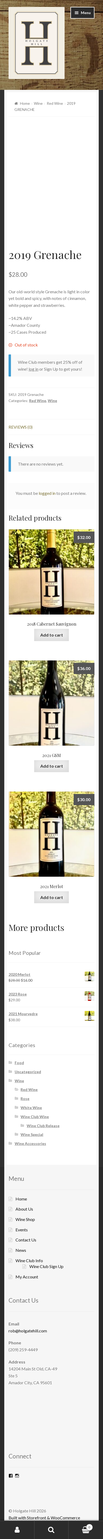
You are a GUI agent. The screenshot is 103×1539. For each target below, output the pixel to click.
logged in (47, 493)
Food (19, 1062)
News (20, 1250)
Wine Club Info (29, 1260)
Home (25, 103)
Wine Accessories (30, 1143)
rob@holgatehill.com (28, 1330)
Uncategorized (28, 1071)
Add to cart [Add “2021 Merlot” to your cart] (51, 897)
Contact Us (25, 1239)
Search (51, 1530)
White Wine (31, 1107)
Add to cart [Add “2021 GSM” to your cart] (51, 765)
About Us (24, 1208)
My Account (26, 1276)
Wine (38, 103)
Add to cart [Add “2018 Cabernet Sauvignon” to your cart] (51, 634)
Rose (25, 1098)
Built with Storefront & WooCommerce (44, 1517)
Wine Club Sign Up (46, 1266)
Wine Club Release (43, 1125)
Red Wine (55, 103)
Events (21, 1229)
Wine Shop (25, 1219)
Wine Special (32, 1134)
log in (33, 368)
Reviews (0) (21, 426)
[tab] (51, 427)
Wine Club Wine (35, 1116)
